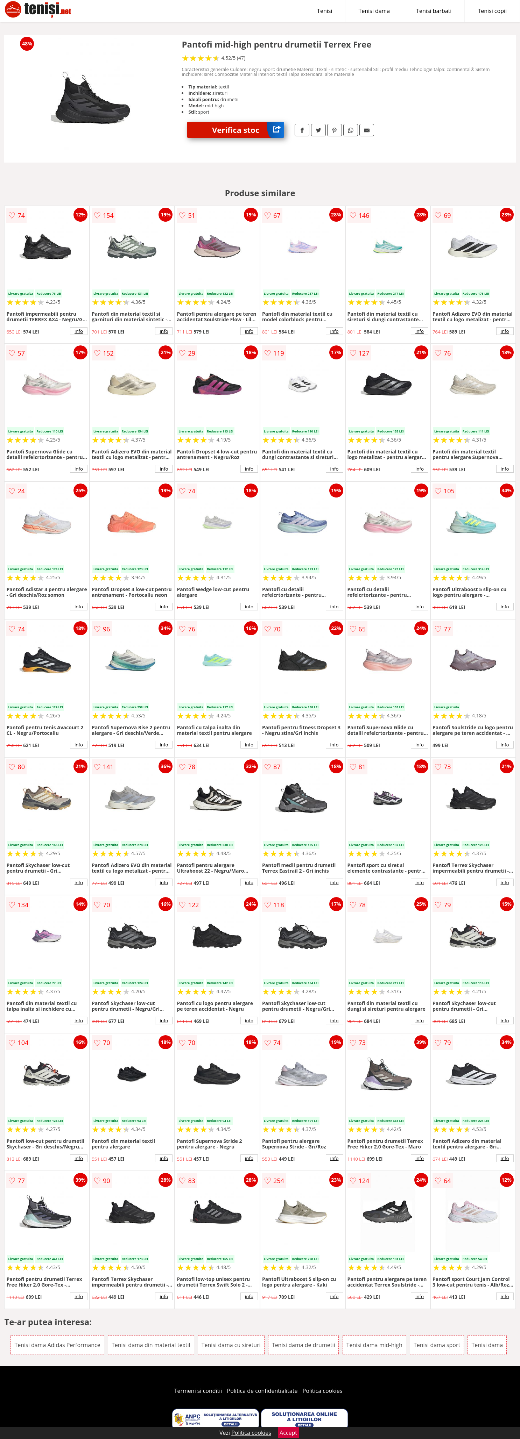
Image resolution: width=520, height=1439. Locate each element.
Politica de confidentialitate (262, 1391)
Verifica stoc (248, 130)
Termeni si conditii (198, 1391)
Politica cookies (323, 1391)
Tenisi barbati (433, 11)
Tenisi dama (374, 11)
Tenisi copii (492, 11)
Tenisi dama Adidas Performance (57, 1345)
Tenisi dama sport (437, 1345)
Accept (288, 1433)
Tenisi (324, 11)
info (79, 331)
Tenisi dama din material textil (151, 1345)
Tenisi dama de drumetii (303, 1345)
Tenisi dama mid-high (374, 1345)
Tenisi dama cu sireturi (231, 1345)
